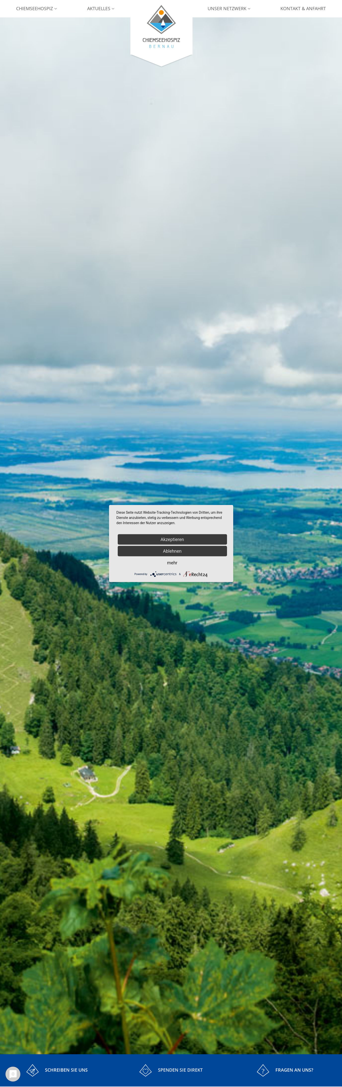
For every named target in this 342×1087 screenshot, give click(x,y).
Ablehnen (172, 551)
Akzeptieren (172, 539)
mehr (172, 562)
